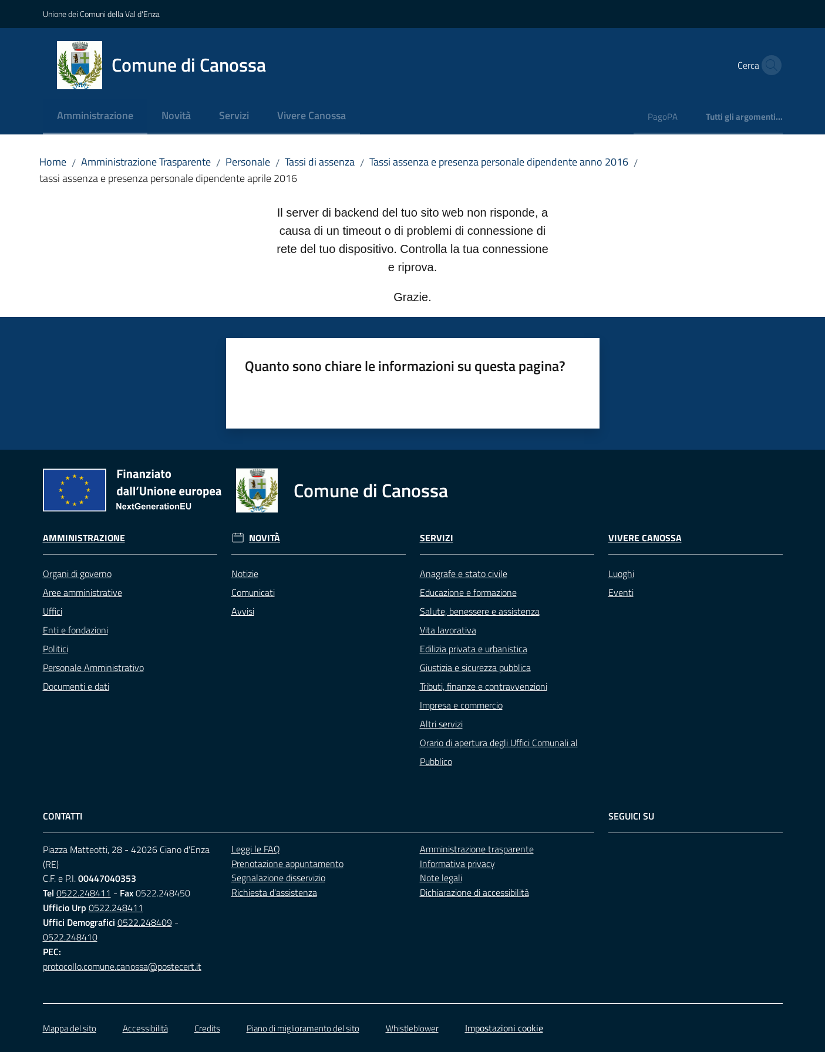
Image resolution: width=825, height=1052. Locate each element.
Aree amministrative (82, 592)
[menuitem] (95, 116)
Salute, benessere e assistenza (480, 611)
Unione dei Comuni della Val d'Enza (101, 14)
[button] (769, 65)
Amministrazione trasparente (477, 849)
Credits (207, 1028)
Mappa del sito (69, 1028)
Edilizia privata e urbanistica (473, 649)
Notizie (244, 574)
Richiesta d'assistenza (274, 892)
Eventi (621, 592)
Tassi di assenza (320, 162)
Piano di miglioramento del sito (303, 1028)
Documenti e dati (76, 686)
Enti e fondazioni (75, 630)
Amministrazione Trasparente (146, 162)
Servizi (436, 538)
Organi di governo (77, 574)
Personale (247, 162)
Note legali (441, 878)
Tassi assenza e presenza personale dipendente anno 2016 (498, 162)
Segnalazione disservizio (278, 878)
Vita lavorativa (448, 630)
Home (52, 162)
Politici (55, 649)
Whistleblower (412, 1028)
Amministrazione (84, 538)
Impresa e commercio (461, 705)
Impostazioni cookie (504, 1028)
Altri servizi (441, 724)
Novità (264, 538)
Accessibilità (145, 1028)
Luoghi (621, 574)
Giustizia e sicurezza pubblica (475, 667)
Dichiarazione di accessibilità (474, 892)
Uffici (52, 611)
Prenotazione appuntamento (287, 864)
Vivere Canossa (645, 538)
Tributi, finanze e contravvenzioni (483, 686)
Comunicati (253, 592)
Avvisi (242, 611)
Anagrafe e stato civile (463, 574)
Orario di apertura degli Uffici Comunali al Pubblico (499, 752)
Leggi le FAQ (255, 849)
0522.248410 (70, 937)
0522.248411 (83, 893)
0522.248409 (144, 922)
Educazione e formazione (468, 592)
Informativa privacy (457, 864)
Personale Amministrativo (93, 667)
